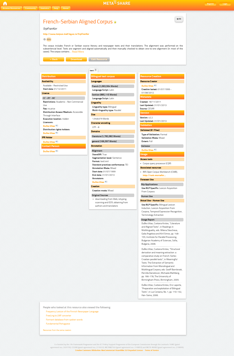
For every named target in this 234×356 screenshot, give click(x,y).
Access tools (146, 159)
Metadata (145, 96)
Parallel (106, 110)
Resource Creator (148, 81)
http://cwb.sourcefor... (154, 175)
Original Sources (100, 195)
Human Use (147, 196)
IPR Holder (47, 137)
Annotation (96, 146)
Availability (47, 81)
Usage (143, 154)
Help (56, 8)
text (93, 70)
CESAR (147, 108)
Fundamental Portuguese (58, 323)
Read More (78, 51)
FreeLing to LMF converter (58, 315)
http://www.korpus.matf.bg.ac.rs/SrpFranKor (66, 34)
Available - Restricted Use (55, 85)
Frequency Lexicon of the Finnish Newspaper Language (72, 311)
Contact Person (50, 146)
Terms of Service (152, 350)
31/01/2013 (103, 175)
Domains (95, 131)
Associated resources (150, 167)
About (65, 8)
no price (49, 108)
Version (144, 112)
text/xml (100, 161)
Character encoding (100, 123)
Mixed (104, 168)
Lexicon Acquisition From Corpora (159, 190)
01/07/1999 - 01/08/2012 (156, 91)
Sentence (107, 158)
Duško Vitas (50, 125)
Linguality (96, 102)
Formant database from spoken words (64, 319)
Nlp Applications (149, 184)
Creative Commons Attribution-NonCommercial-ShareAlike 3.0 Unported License (109, 350)
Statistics (44, 8)
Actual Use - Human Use (152, 200)
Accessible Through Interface (63, 114)
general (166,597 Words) (104, 141)
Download (76, 59)
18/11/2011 (150, 101)
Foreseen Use (147, 179)
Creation (95, 186)
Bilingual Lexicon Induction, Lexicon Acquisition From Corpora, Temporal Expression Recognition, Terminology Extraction (162, 209)
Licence (45, 93)
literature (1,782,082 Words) (106, 136)
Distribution (49, 76)
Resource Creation (150, 76)
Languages (96, 81)
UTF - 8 (95, 127)
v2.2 (146, 117)
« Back (54, 59)
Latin (103, 90)
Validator (145, 146)
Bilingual (104, 106)
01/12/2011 (54, 89)
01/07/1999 (104, 171)
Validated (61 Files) (149, 130)
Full (147, 141)
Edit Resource (99, 59)
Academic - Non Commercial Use (63, 103)
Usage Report (147, 219)
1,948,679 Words (100, 118)
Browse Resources (11, 8)
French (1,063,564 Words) (105, 86)
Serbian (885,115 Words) (104, 94)
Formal (154, 134)
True (99, 154)
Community (30, 8)
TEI (110, 164)
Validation (146, 125)
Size (93, 114)
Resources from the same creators (57, 330)
